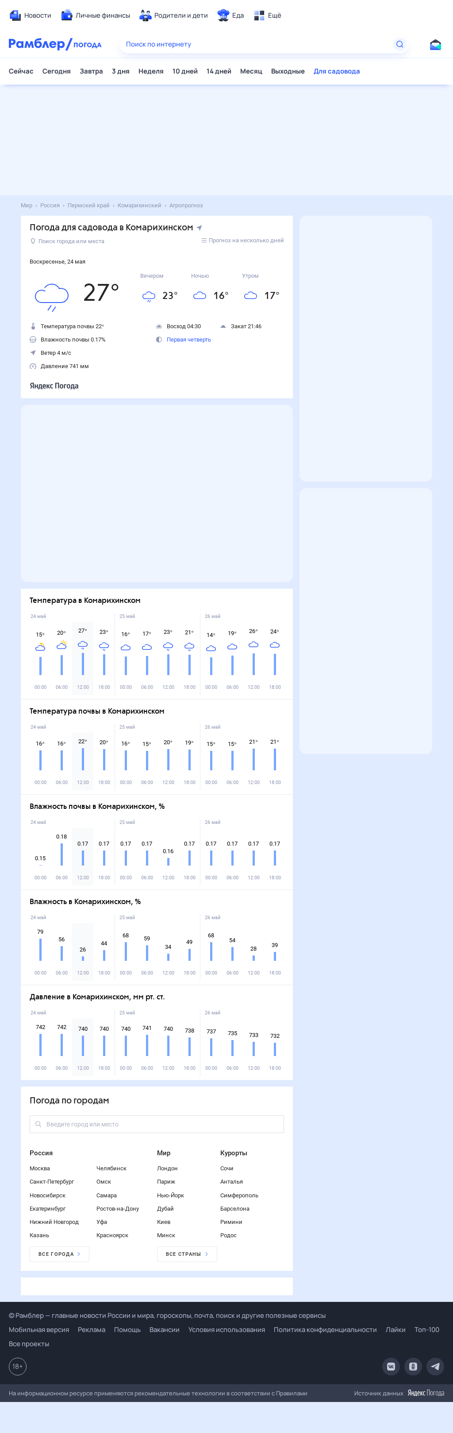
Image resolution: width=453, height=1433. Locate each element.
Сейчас (21, 71)
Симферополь (239, 1195)
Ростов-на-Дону (117, 1208)
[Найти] (400, 44)
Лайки (396, 1329)
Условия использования (226, 1329)
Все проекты (29, 1343)
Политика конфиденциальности (325, 1329)
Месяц (251, 71)
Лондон (167, 1168)
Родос (228, 1235)
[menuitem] (30, 15)
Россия (41, 1153)
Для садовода (337, 71)
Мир (163, 1153)
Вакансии (165, 1329)
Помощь (127, 1329)
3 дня (121, 71)
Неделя (151, 71)
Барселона (235, 1208)
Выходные (288, 71)
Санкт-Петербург (52, 1181)
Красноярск (112, 1235)
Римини (231, 1222)
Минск (166, 1235)
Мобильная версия (39, 1329)
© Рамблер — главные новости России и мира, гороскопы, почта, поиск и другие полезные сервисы (167, 1315)
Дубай (165, 1208)
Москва (40, 1168)
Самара (106, 1195)
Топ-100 (427, 1329)
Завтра (91, 71)
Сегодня (56, 71)
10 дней (185, 71)
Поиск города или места (67, 241)
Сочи (227, 1168)
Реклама (91, 1329)
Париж (166, 1181)
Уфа (101, 1222)
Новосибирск (47, 1195)
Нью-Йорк (170, 1195)
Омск (103, 1181)
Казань (39, 1235)
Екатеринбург (47, 1208)
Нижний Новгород (54, 1222)
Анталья (231, 1181)
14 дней (219, 71)
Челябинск (111, 1168)
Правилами (291, 1393)
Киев (163, 1222)
